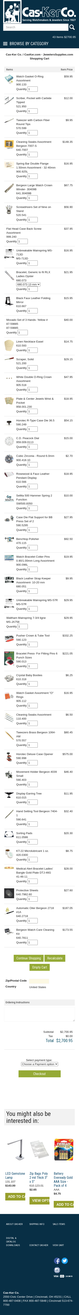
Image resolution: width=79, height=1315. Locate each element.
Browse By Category (28, 43)
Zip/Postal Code (16, 980)
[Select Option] (28, 284)
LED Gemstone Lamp (15, 1176)
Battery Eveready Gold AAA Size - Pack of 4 (63, 1180)
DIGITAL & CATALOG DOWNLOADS (13, 1242)
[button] (29, 958)
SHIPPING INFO (36, 1224)
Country (10, 986)
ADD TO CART (16, 1196)
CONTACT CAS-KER (38, 1245)
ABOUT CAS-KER (14, 1224)
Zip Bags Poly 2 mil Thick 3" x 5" (38, 1178)
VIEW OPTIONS (41, 1200)
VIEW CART (58, 1245)
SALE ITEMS (59, 1224)
